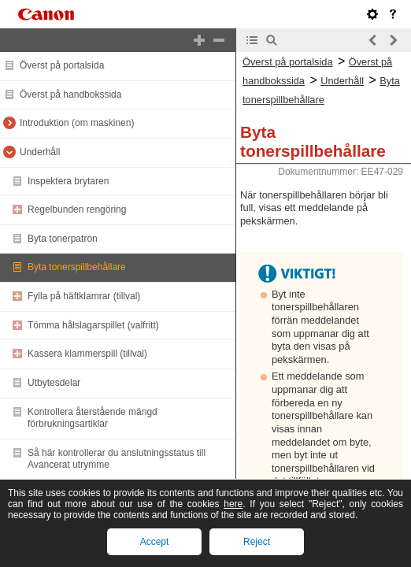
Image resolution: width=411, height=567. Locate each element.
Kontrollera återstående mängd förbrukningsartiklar (92, 418)
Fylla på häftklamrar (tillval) (84, 296)
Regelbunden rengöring (77, 209)
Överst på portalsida (62, 65)
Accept (154, 541)
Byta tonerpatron (63, 238)
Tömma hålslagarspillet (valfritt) (93, 325)
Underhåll (40, 152)
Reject (256, 541)
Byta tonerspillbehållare (77, 266)
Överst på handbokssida (70, 94)
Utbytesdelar (54, 382)
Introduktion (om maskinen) (77, 122)
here (233, 504)
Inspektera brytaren (68, 181)
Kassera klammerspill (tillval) (87, 353)
